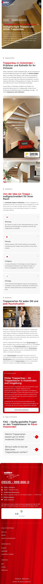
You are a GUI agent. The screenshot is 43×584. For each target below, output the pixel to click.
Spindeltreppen (7, 359)
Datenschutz (25, 578)
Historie (3, 535)
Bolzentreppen (33, 348)
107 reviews (22, 516)
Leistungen (4, 551)
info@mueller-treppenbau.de (11, 492)
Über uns (3, 532)
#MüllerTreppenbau (9, 497)
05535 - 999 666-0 (15, 482)
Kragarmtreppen (20, 361)
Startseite (6, 20)
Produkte (3, 548)
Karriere (3, 567)
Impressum (18, 578)
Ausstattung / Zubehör (7, 554)
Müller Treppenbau (9, 499)
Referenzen (4, 570)
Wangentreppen (31, 342)
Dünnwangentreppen (20, 346)
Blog (2, 563)
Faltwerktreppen (11, 355)
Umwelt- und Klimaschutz (8, 538)
